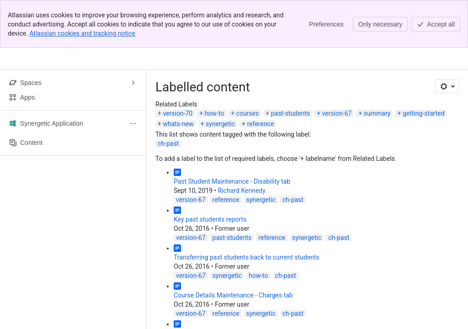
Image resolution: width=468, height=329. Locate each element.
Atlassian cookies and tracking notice (82, 33)
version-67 (337, 113)
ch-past (168, 143)
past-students (290, 113)
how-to (214, 113)
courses (247, 113)
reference (260, 123)
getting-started (424, 113)
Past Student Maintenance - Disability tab (232, 181)
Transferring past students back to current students (246, 257)
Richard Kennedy (242, 190)
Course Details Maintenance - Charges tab (233, 295)
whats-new (178, 123)
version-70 (177, 113)
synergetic (220, 123)
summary (377, 113)
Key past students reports (210, 219)
